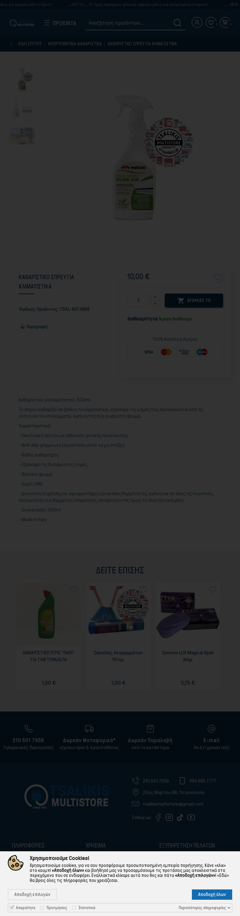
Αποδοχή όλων (212, 894)
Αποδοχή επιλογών (32, 894)
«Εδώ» (223, 875)
